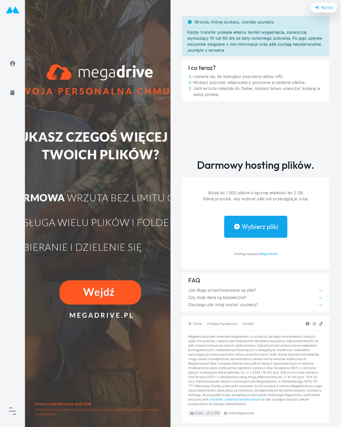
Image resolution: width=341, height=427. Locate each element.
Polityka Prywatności (222, 324)
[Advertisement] (256, 130)
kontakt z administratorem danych (236, 399)
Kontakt (248, 324)
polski (195, 324)
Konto (324, 7)
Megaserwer (269, 254)
